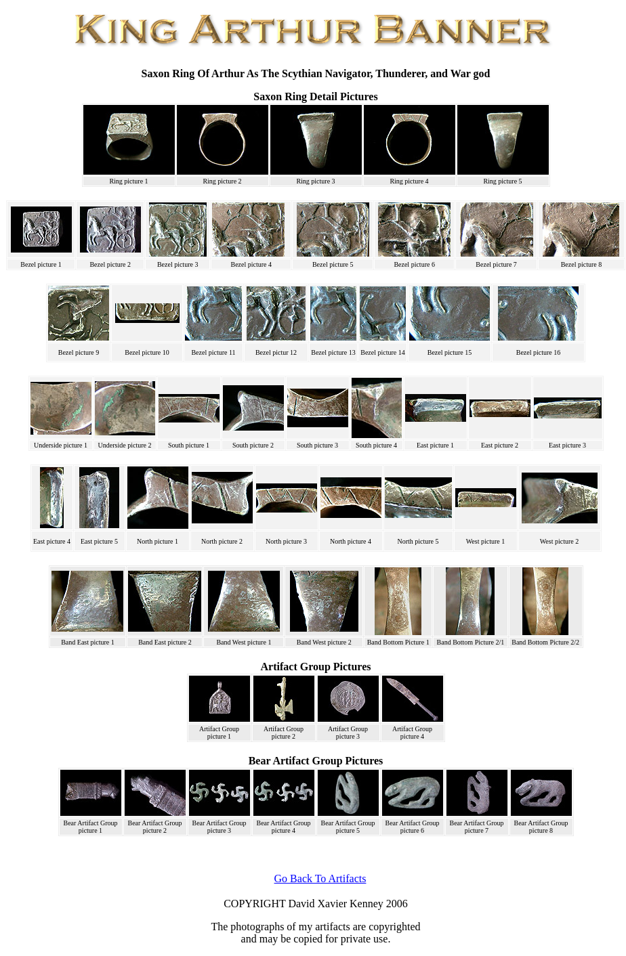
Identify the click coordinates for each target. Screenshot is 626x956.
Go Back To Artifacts (320, 878)
